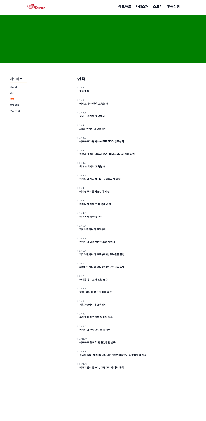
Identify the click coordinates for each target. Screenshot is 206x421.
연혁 (12, 99)
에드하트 (124, 6)
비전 (12, 92)
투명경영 (14, 105)
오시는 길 (15, 110)
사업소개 (142, 6)
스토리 (158, 6)
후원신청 (173, 6)
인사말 (13, 87)
